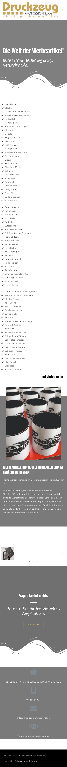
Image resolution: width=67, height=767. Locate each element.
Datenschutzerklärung (26, 761)
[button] (5, 553)
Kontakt (8, 761)
